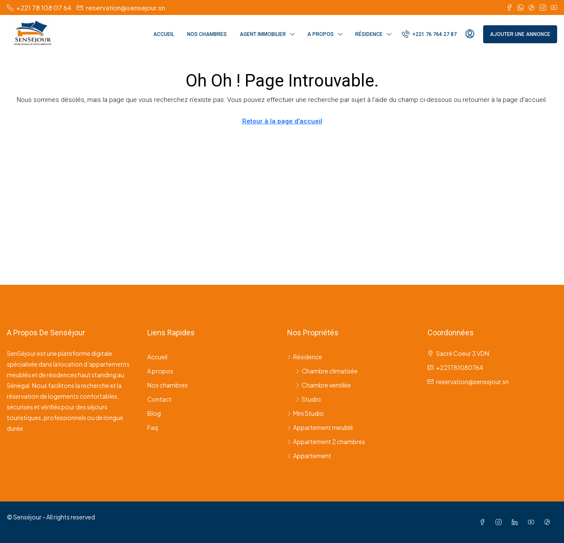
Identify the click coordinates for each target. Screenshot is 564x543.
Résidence (369, 34)
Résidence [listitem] (304, 357)
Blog (154, 413)
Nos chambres (207, 34)
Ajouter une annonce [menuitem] (520, 34)
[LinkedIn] (516, 522)
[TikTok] (549, 522)
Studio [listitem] (308, 399)
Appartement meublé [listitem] (320, 427)
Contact (159, 399)
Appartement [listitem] (309, 455)
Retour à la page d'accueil (282, 121)
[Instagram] (500, 522)
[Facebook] (484, 522)
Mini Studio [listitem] (305, 413)
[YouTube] (532, 522)
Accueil (163, 34)
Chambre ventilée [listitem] (323, 385)
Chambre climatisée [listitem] (327, 371)
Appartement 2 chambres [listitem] (326, 441)
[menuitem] (429, 34)
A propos (320, 34)
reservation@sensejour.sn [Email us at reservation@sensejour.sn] (472, 381)
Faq (152, 427)
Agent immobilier (263, 34)
